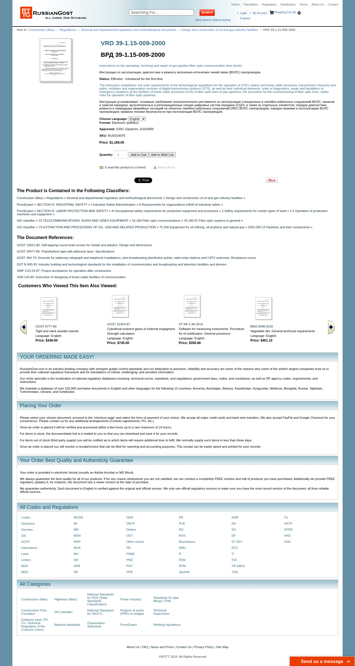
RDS (182, 535)
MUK (77, 547)
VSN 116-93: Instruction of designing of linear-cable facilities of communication (71, 277)
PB (128, 547)
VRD (287, 535)
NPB (77, 566)
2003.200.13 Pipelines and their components (279, 227)
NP (76, 572)
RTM (182, 566)
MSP (77, 541)
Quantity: (106, 154)
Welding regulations (167, 624)
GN (23, 535)
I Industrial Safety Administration (113, 204)
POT (129, 566)
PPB (129, 572)
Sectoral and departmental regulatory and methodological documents (128, 29)
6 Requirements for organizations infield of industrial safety (179, 204)
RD (181, 529)
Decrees (27, 529)
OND (129, 517)
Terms (303, 4)
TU (286, 517)
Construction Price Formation (34, 612)
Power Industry (130, 599)
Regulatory (269, 4)
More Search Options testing (212, 20)
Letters (26, 560)
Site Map (222, 647)
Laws (25, 553)
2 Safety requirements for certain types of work (254, 211)
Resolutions (187, 541)
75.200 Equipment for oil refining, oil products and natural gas (201, 227)
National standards (67, 624)
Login (243, 13)
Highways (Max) (65, 599)
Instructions (29, 547)
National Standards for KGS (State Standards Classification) (100, 599)
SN (233, 523)
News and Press (162, 647)
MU (76, 553)
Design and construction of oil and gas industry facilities (219, 29)
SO (233, 529)
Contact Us (184, 647)
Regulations (67, 29)
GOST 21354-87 (118, 324)
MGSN (78, 517)
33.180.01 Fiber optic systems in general (212, 220)
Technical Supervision (161, 612)
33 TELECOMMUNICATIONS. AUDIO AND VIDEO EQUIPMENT (84, 220)
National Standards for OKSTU (100, 612)
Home (235, 4)
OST (129, 535)
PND (129, 560)
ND (76, 560)
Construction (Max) (41, 29)
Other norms (135, 541)
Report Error (166, 167)
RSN (182, 560)
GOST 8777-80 (46, 326)
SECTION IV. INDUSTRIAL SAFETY (62, 204)
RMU (182, 547)
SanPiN (184, 572)
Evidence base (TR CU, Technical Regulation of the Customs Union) (34, 624)
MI (75, 523)
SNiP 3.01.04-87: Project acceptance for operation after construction (64, 270)
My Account (260, 13)
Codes (25, 517)
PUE (182, 523)
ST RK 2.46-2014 (191, 324)
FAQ (145, 647)
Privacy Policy (204, 647)
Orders (131, 529)
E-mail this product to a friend (125, 167)
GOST (25, 541)
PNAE (130, 553)
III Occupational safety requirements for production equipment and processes (164, 211)
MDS (24, 572)
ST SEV (236, 541)
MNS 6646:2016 (261, 326)
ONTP (130, 523)
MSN (77, 535)
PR (181, 517)
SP (233, 535)
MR (76, 529)
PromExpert (25, 204)
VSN (287, 541)
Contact (333, 4)
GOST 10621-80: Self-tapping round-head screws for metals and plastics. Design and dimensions (84, 245)
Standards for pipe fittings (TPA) (166, 599)
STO (234, 547)
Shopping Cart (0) (285, 12)
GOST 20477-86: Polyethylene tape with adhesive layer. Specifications (65, 251)
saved (245, 18)
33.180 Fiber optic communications (156, 220)
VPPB (288, 529)
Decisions (28, 523)
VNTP (288, 523)
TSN (234, 572)
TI (232, 553)
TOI (234, 560)
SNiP (235, 517)
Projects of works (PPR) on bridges (132, 612)
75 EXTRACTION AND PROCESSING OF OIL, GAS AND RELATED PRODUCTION (97, 227)
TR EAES (238, 566)
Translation (250, 4)
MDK (24, 566)
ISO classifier (26, 220)
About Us (318, 4)
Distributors (288, 4)
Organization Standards (96, 624)
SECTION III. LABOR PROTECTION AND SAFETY (72, 211)
